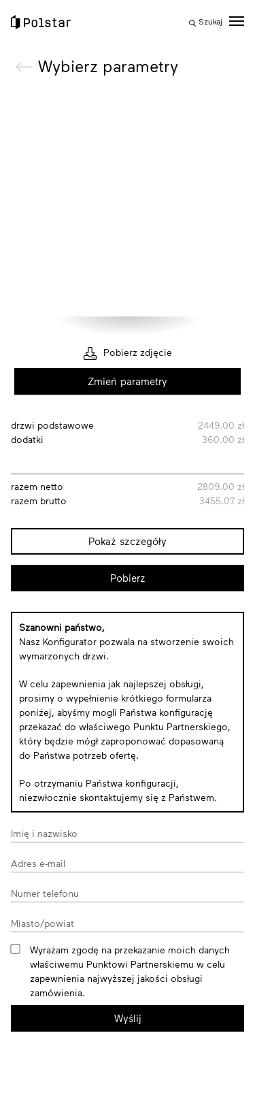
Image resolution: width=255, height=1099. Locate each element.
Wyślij (127, 1018)
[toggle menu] (236, 21)
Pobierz (128, 578)
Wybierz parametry (108, 66)
